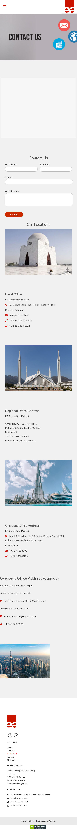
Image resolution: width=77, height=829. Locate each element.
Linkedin (16, 735)
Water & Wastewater (16, 780)
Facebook (10, 735)
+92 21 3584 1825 (20, 325)
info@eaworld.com (20, 315)
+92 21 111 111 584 (21, 320)
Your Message (39, 198)
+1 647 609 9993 (14, 624)
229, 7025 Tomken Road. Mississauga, (25, 600)
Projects (10, 757)
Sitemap (11, 760)
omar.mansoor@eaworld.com (20, 616)
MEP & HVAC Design (16, 777)
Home (9, 747)
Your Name (21, 167)
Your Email (56, 167)
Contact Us (12, 754)
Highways (11, 774)
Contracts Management (17, 783)
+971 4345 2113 (19, 555)
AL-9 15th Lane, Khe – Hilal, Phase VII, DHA (32, 304)
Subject (39, 180)
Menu (11, 6)
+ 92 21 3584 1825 (19, 805)
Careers (10, 750)
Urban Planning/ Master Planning (21, 770)
